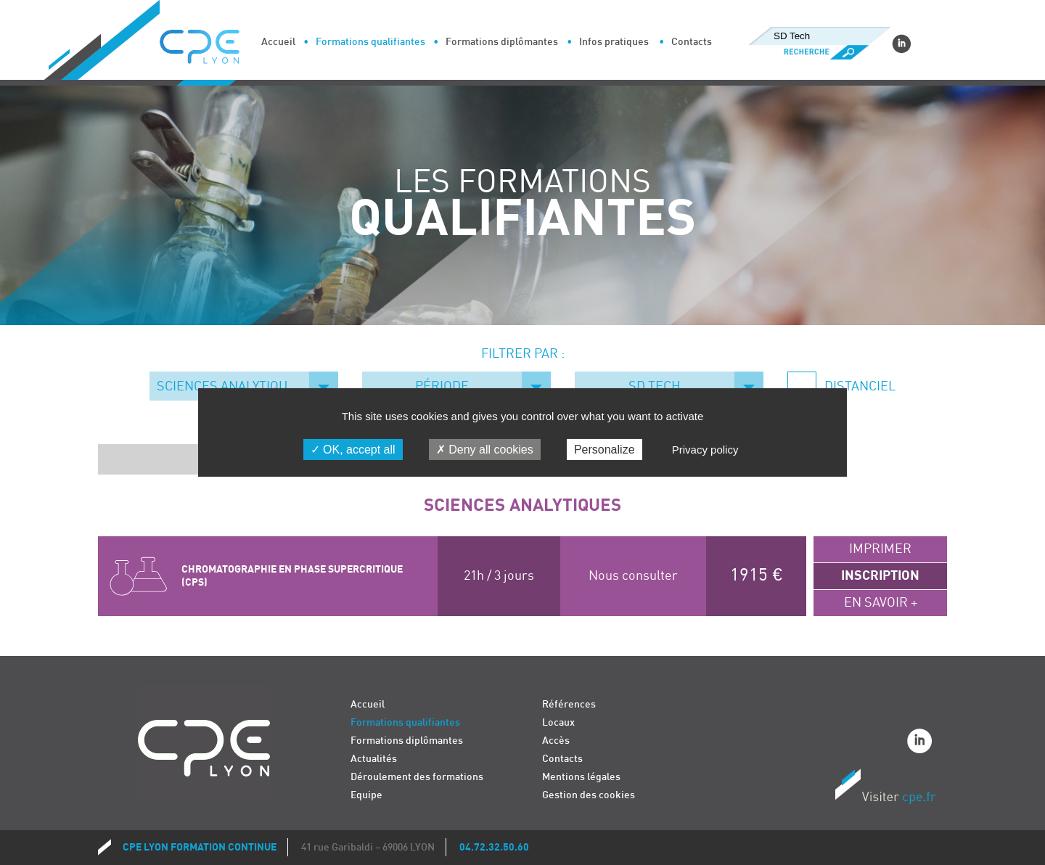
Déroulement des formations (417, 776)
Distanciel (858, 386)
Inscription (880, 576)
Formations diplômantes (502, 41)
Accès (556, 740)
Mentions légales (581, 776)
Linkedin (901, 43)
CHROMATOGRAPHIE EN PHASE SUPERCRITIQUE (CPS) (292, 576)
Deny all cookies (484, 449)
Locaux (558, 722)
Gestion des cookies (588, 795)
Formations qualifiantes (370, 41)
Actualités (374, 758)
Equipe (366, 795)
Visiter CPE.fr (885, 788)
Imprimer (880, 549)
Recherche (819, 52)
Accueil (278, 41)
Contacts (691, 41)
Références (569, 704)
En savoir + (880, 603)
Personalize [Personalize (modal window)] (604, 449)
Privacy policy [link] (705, 449)
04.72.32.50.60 (494, 847)
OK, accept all (353, 449)
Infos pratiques (614, 41)
